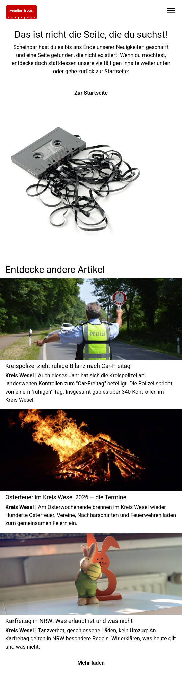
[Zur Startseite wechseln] (21, 12)
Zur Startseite (91, 93)
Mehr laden (91, 663)
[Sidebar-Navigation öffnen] (171, 12)
